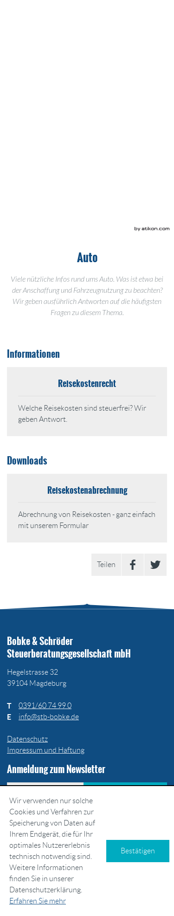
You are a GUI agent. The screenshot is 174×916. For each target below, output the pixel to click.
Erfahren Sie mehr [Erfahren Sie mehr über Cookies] (37, 901)
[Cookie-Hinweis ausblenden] (137, 851)
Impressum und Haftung (45, 750)
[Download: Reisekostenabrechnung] (87, 508)
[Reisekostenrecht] (87, 401)
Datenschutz (27, 739)
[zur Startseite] (87, 23)
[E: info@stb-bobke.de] (49, 717)
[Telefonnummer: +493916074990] (45, 705)
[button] (92, 83)
